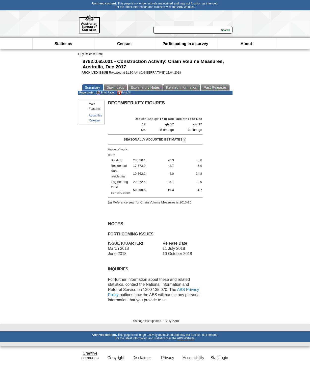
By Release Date (91, 54)
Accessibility (193, 358)
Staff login (219, 358)
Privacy (167, 358)
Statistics (63, 44)
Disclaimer (141, 358)
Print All (123, 92)
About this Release (95, 118)
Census (124, 44)
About (246, 44)
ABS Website (185, 7)
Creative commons (90, 355)
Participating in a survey (185, 44)
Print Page (105, 92)
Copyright (115, 358)
